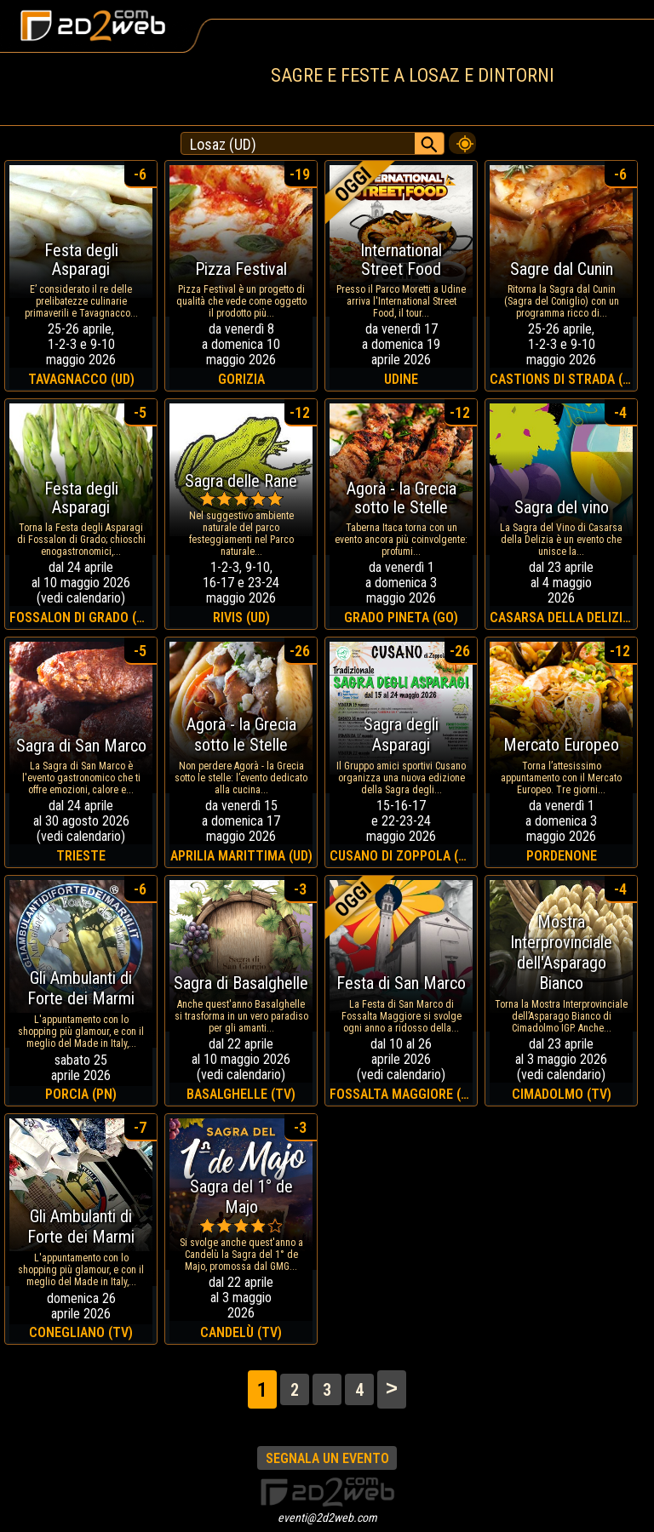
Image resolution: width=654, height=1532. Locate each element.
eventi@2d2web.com (327, 1517)
